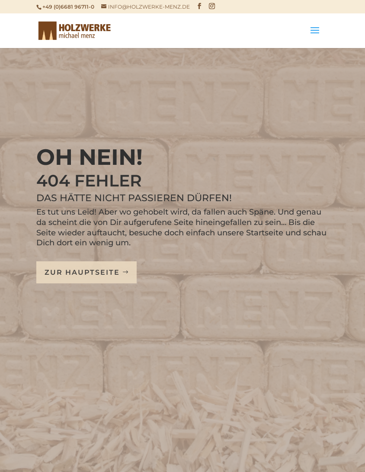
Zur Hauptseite (82, 272)
